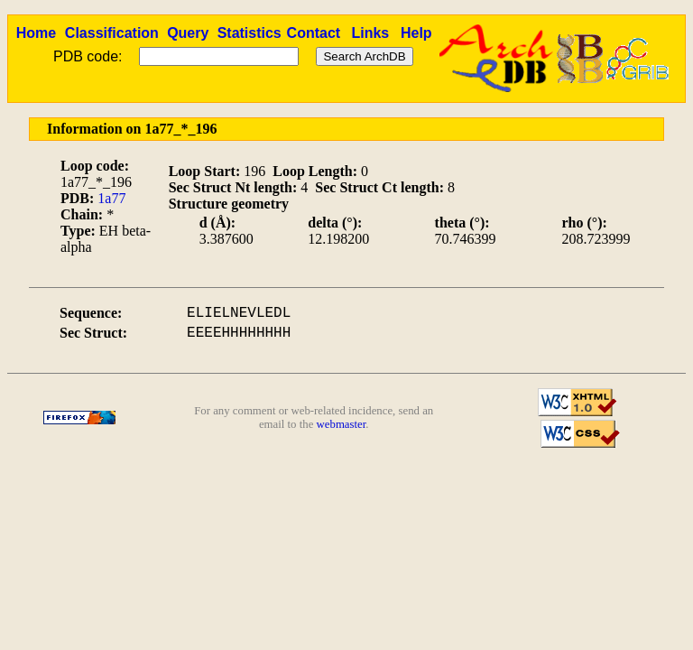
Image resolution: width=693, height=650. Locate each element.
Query (187, 33)
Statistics (249, 33)
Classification (112, 33)
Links (370, 33)
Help (416, 33)
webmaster (341, 424)
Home (36, 33)
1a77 (111, 198)
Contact (314, 33)
